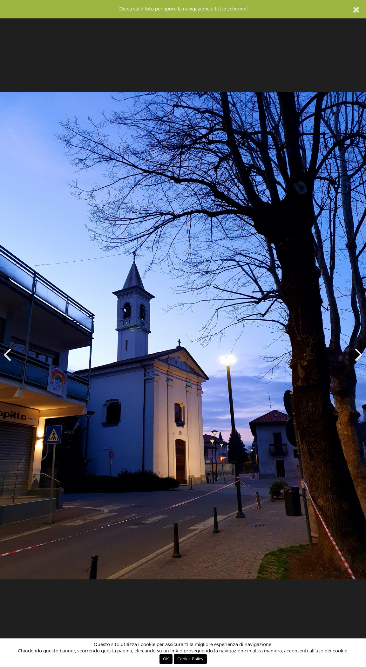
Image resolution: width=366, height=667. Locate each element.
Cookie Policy (190, 659)
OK (166, 659)
